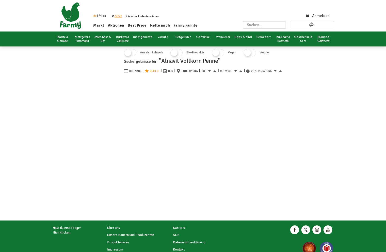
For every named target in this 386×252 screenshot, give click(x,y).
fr (100, 16)
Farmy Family (185, 25)
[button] (118, 16)
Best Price (137, 25)
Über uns (113, 228)
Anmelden (318, 15)
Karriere (179, 228)
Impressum (115, 249)
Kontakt (179, 249)
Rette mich (160, 25)
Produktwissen (118, 242)
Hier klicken (61, 232)
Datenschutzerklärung (189, 242)
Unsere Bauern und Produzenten (130, 235)
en (104, 16)
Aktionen (116, 25)
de (94, 16)
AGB (176, 235)
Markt (98, 25)
